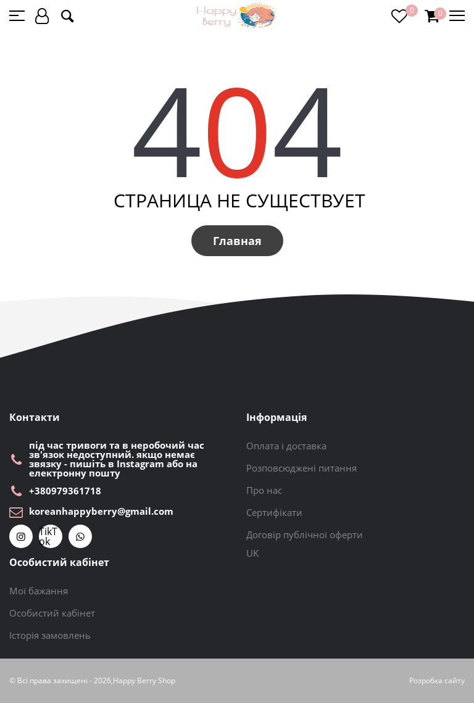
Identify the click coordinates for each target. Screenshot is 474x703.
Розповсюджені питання (301, 468)
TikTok (48, 536)
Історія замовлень (50, 635)
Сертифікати (274, 512)
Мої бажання (38, 590)
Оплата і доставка (286, 445)
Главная (237, 240)
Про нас (264, 490)
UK (252, 553)
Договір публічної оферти (304, 534)
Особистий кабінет (52, 613)
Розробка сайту (437, 680)
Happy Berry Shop (144, 680)
